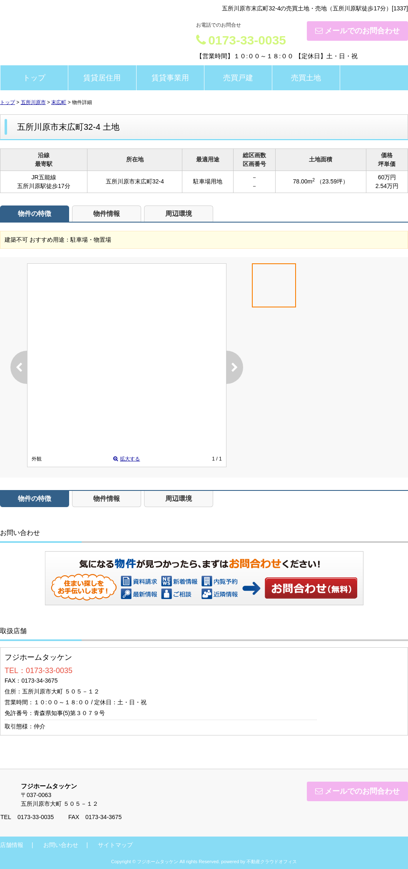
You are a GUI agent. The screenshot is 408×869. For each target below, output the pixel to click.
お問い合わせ (311, 587)
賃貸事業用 (170, 78)
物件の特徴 (34, 213)
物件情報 (106, 213)
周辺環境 (178, 213)
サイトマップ (115, 845)
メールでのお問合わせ (357, 31)
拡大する (126, 459)
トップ (34, 78)
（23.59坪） (332, 181)
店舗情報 (11, 845)
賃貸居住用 (102, 78)
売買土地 (306, 78)
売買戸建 (238, 78)
